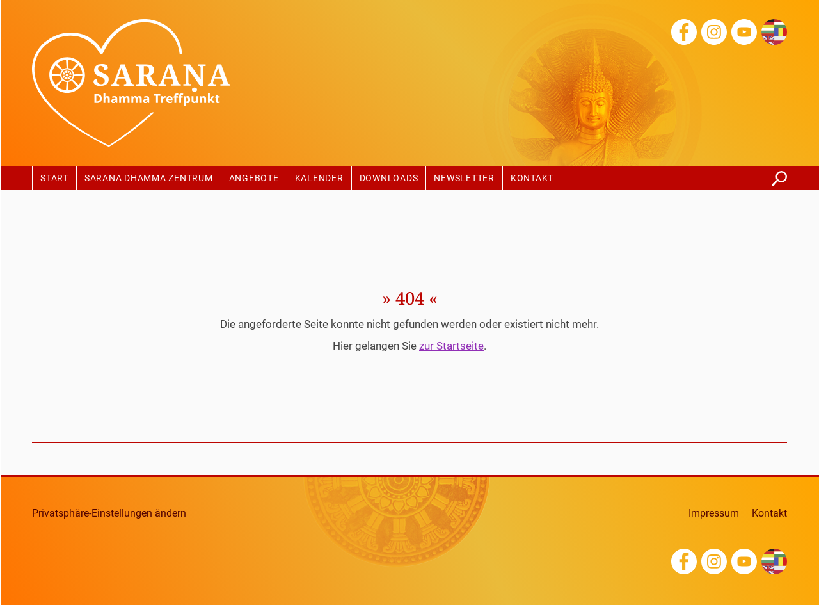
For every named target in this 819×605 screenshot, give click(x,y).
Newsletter (464, 178)
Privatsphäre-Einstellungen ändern (109, 513)
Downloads (389, 178)
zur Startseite (451, 345)
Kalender (319, 178)
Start (54, 178)
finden (779, 175)
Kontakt (532, 178)
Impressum (713, 513)
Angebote (254, 178)
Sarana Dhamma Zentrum (148, 178)
